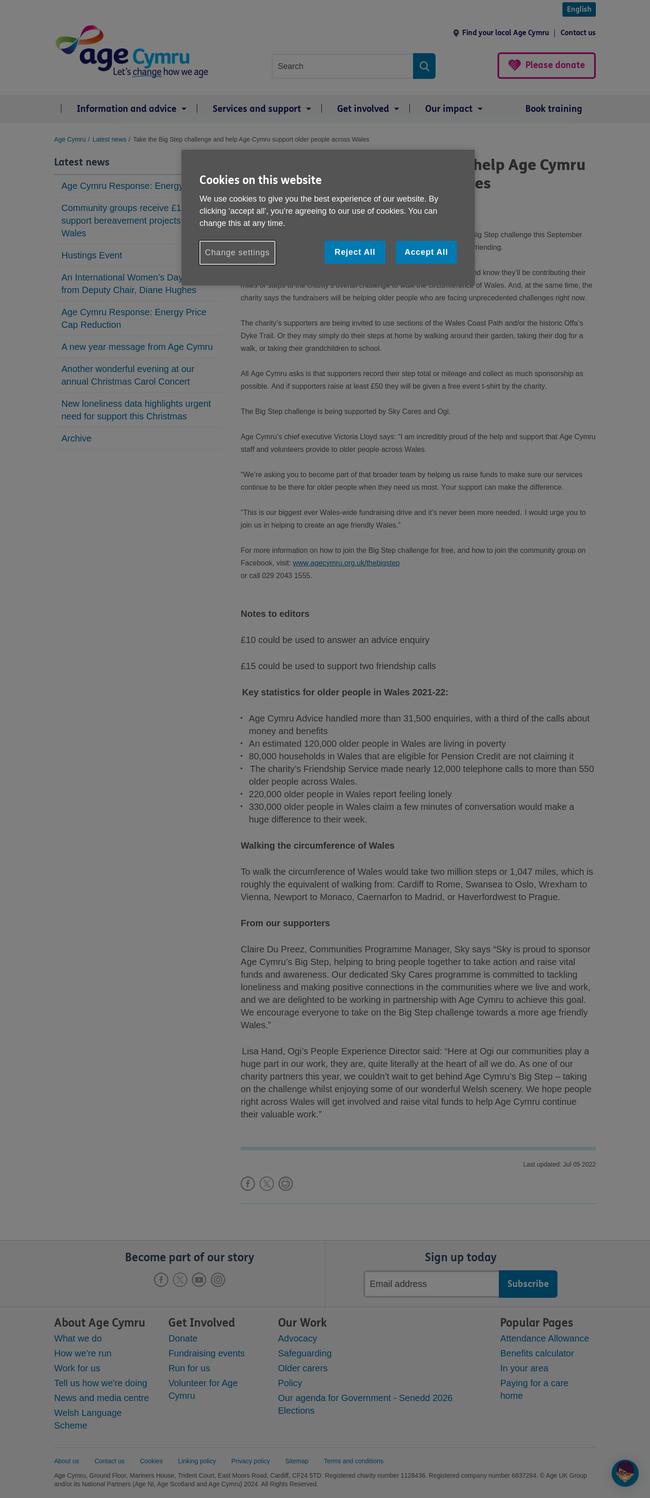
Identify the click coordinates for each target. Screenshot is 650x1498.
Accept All (426, 252)
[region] (328, 217)
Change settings (237, 252)
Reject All (354, 252)
